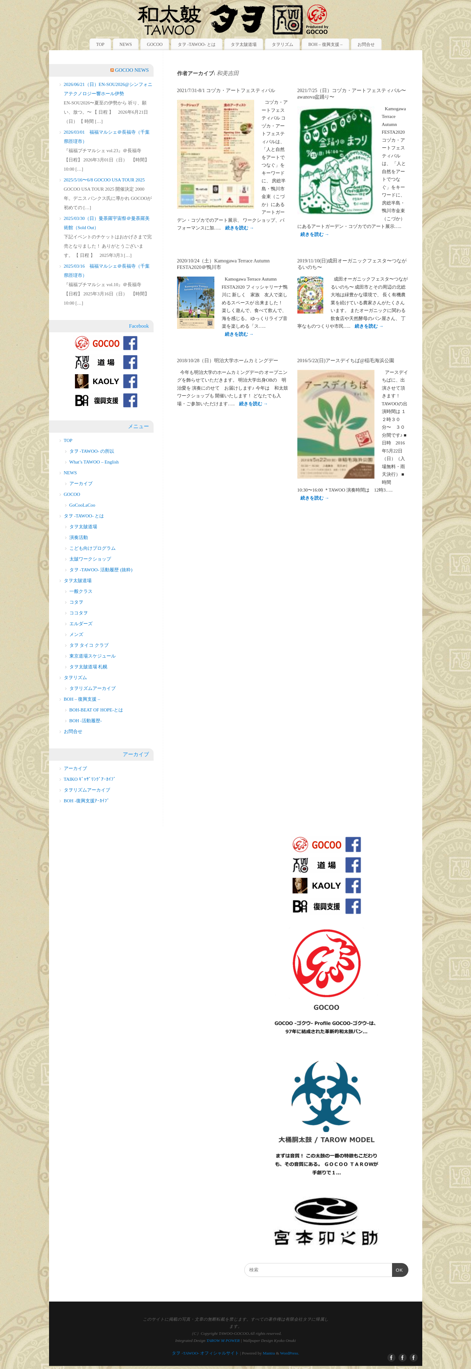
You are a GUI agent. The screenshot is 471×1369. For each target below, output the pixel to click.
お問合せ (366, 44)
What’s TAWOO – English (94, 462)
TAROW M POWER (223, 1340)
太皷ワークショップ (90, 559)
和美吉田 (228, 73)
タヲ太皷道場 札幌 (88, 666)
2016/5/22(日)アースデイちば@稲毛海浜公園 (345, 360)
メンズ (76, 634)
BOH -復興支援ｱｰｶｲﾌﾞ (86, 800)
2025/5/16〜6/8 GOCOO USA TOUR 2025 (104, 179)
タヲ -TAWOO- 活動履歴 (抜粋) (101, 569)
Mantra (269, 1353)
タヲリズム (282, 44)
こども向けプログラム (92, 548)
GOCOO (155, 44)
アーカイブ (81, 483)
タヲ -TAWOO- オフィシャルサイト (205, 1353)
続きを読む (239, 227)
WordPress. (289, 1353)
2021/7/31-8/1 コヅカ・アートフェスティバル (226, 90)
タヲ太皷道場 (244, 44)
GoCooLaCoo (82, 505)
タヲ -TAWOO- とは (197, 44)
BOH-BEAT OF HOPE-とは (96, 709)
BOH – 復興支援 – (325, 44)
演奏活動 (78, 537)
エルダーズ (81, 623)
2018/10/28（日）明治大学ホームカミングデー (228, 360)
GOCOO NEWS (132, 70)
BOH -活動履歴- (85, 720)
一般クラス (81, 591)
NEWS (125, 44)
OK (397, 1270)
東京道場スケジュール (92, 656)
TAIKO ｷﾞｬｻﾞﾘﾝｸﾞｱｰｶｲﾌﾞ (90, 779)
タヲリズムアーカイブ (92, 688)
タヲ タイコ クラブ (89, 645)
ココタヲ (78, 612)
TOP (100, 44)
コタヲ (76, 602)
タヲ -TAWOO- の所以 (91, 451)
